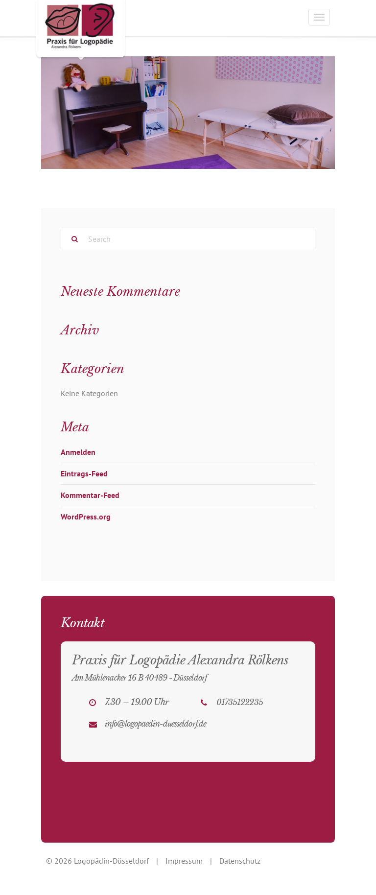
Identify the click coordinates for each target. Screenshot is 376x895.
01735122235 (239, 702)
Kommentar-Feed (90, 495)
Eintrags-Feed (84, 473)
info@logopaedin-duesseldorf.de (155, 724)
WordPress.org (86, 516)
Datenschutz (239, 861)
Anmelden (78, 452)
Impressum (184, 861)
